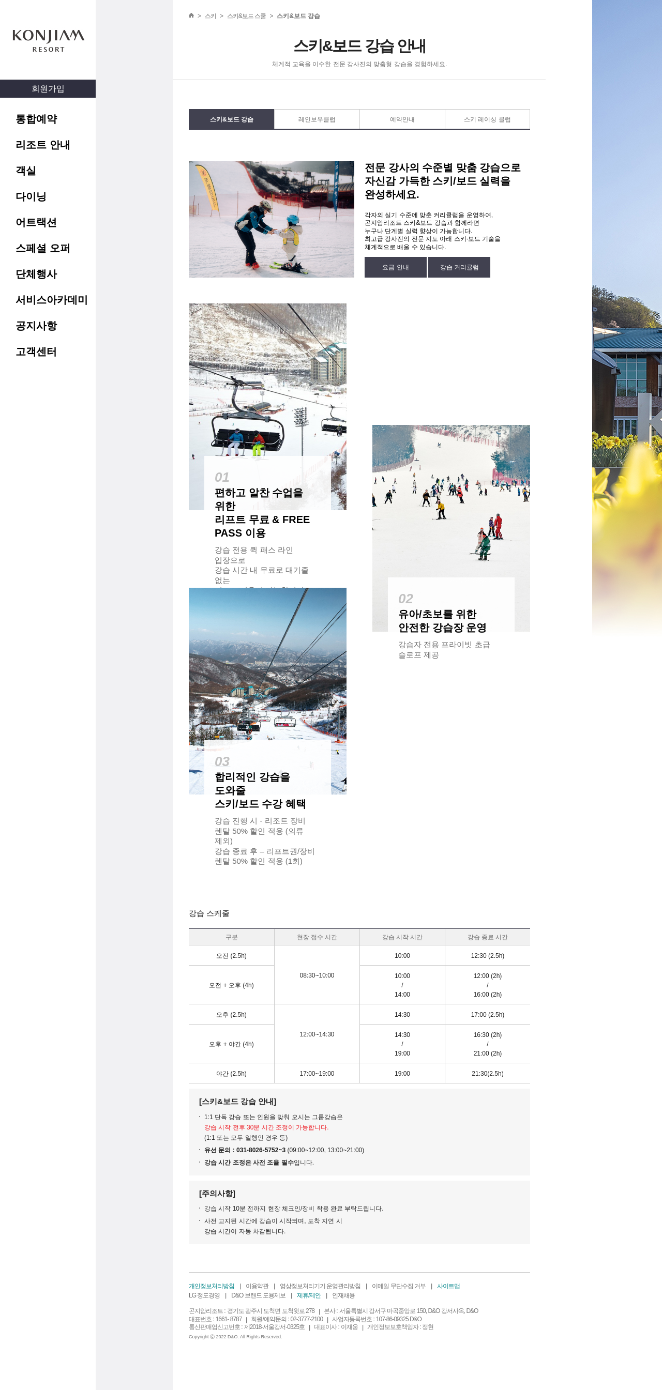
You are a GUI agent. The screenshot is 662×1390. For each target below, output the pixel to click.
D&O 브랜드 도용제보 (258, 1295)
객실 (26, 170)
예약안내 (402, 119)
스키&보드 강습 (231, 119)
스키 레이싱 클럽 (487, 119)
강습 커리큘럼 (459, 267)
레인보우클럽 (317, 119)
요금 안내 (395, 267)
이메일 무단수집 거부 (399, 1286)
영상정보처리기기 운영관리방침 (320, 1286)
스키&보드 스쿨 (246, 16)
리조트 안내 (43, 144)
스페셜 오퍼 (43, 248)
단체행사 (36, 274)
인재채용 (343, 1295)
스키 (210, 16)
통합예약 (36, 119)
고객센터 (36, 351)
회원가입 (48, 88)
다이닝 (31, 196)
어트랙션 (36, 222)
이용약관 (257, 1286)
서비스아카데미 (52, 300)
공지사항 (36, 325)
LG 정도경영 (204, 1295)
